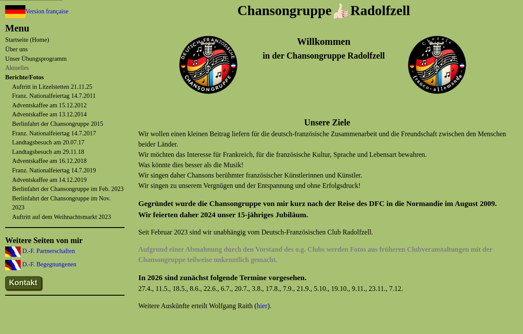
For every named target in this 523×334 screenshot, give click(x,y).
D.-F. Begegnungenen (48, 264)
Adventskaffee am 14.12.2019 (49, 179)
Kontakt (23, 282)
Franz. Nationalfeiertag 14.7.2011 (54, 95)
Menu (17, 28)
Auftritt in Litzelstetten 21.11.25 (52, 86)
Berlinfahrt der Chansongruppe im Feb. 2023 (68, 188)
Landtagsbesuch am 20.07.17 (48, 142)
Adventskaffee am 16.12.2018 (49, 160)
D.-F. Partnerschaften (48, 250)
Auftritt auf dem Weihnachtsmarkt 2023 (61, 216)
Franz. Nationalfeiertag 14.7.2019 (54, 170)
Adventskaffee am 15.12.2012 (49, 105)
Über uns (16, 49)
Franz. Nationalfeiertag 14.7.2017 (54, 133)
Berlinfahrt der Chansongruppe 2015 (57, 123)
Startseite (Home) (27, 39)
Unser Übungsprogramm (36, 58)
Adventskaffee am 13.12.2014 (49, 114)
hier (262, 305)
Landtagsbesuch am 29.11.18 (48, 151)
